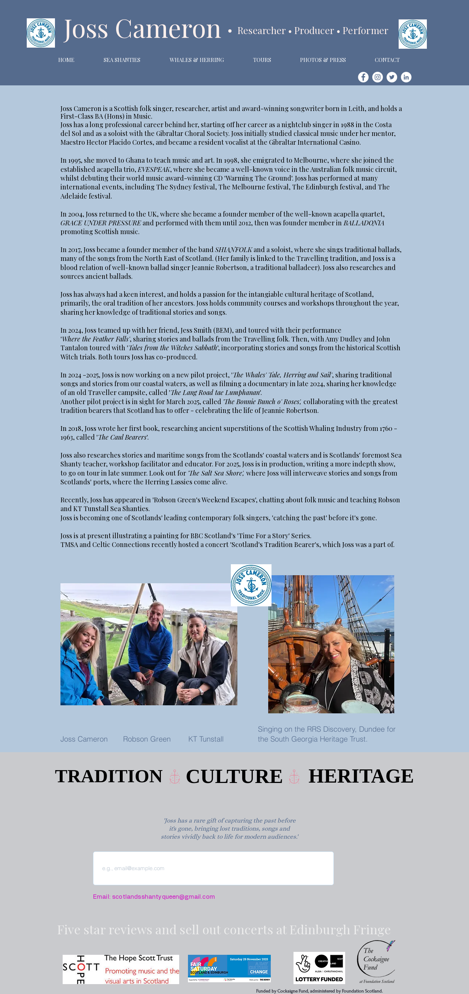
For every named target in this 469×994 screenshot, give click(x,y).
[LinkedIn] (406, 77)
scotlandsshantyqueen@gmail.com (163, 897)
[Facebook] (363, 77)
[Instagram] (377, 77)
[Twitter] (392, 77)
